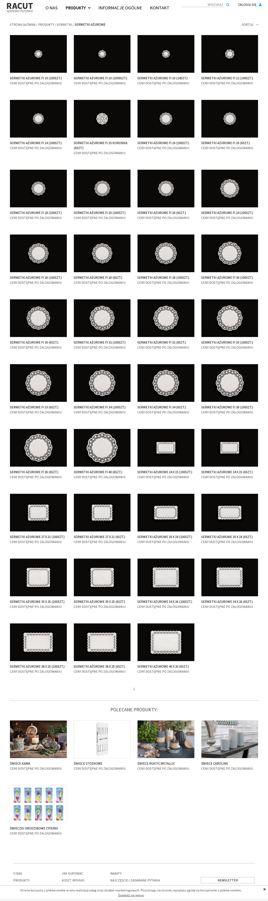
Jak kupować (72, 873)
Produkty (46, 24)
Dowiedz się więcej (131, 895)
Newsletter (228, 880)
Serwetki (64, 24)
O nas (17, 873)
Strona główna (23, 24)
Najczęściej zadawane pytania (135, 880)
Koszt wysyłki (73, 880)
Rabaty (116, 873)
